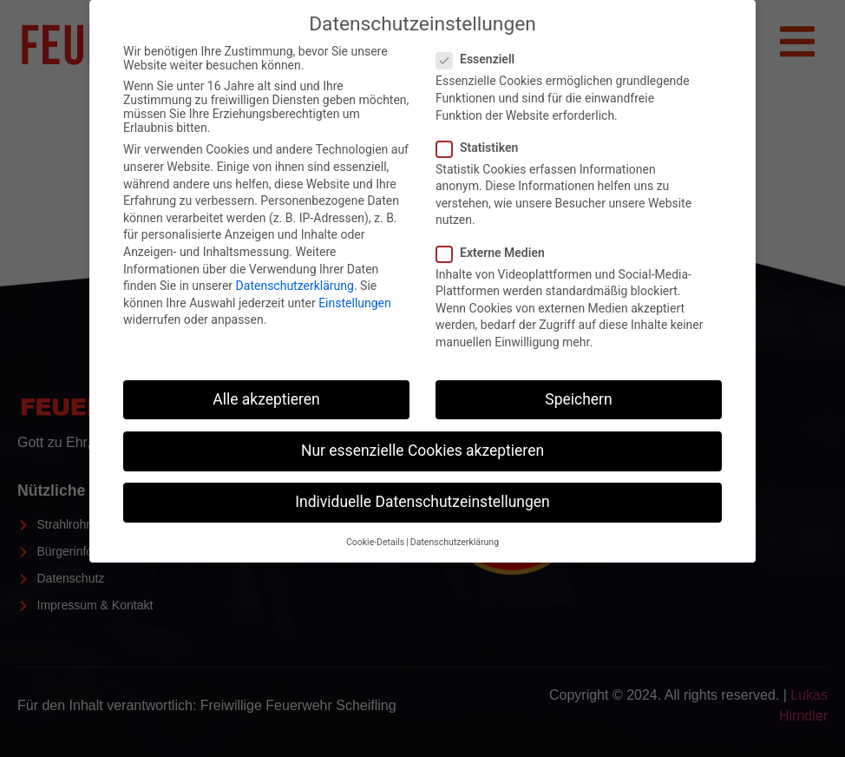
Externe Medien (496, 253)
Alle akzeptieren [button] (266, 399)
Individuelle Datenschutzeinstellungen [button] (422, 501)
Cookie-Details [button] (375, 542)
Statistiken (482, 148)
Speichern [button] (578, 399)
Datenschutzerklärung (295, 286)
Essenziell (481, 59)
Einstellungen (354, 303)
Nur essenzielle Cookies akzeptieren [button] (422, 450)
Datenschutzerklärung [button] (454, 542)
